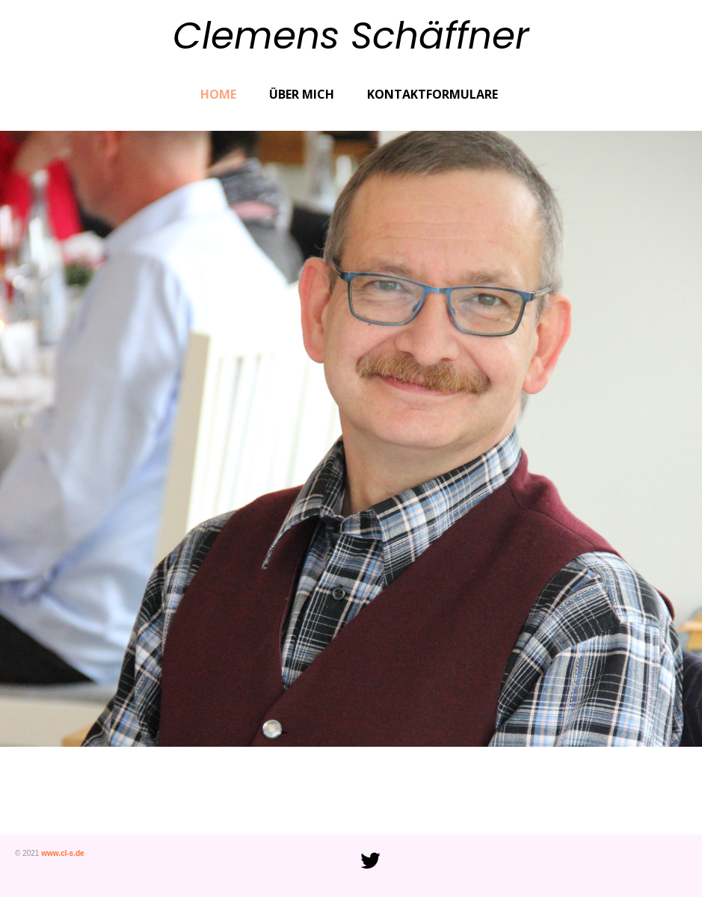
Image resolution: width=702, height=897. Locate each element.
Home (218, 94)
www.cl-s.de (62, 853)
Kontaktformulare (432, 94)
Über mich (301, 94)
